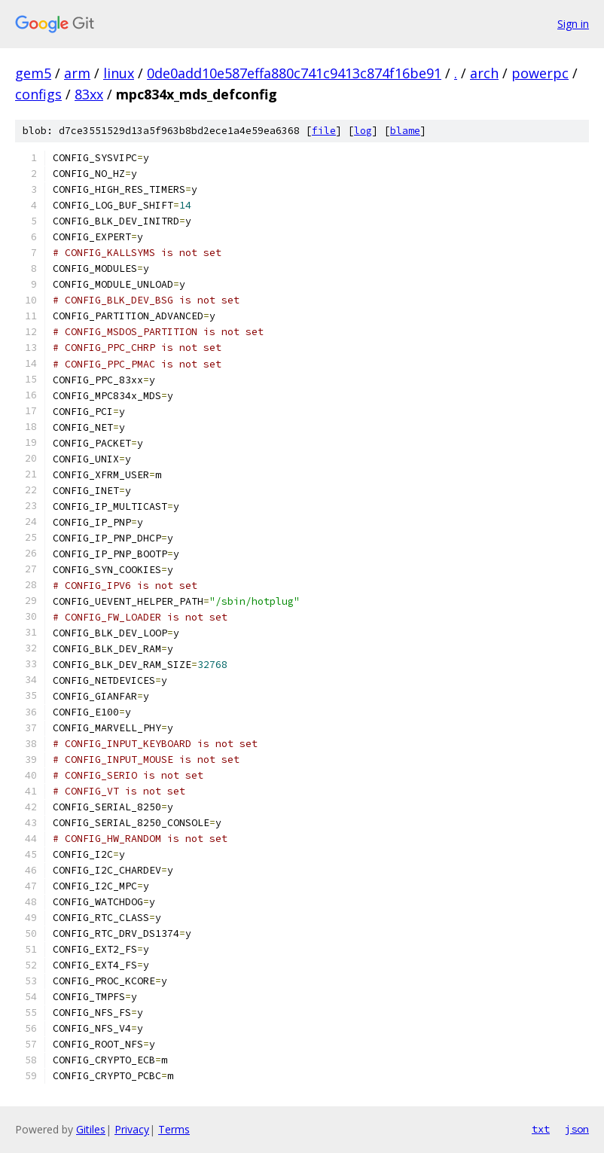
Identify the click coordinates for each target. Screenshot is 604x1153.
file (324, 130)
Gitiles (90, 1129)
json (577, 1129)
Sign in (573, 24)
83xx (89, 94)
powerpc (540, 73)
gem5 (33, 73)
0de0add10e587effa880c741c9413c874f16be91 (294, 73)
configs (38, 94)
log (363, 130)
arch (484, 73)
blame (405, 130)
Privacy (131, 1129)
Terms (174, 1129)
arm (77, 73)
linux (118, 73)
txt (541, 1129)
